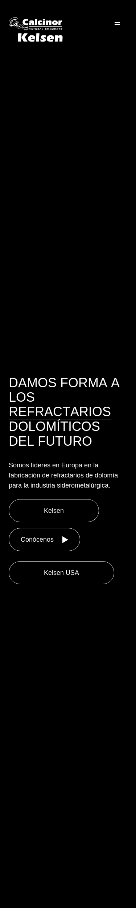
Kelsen (54, 510)
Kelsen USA (61, 572)
